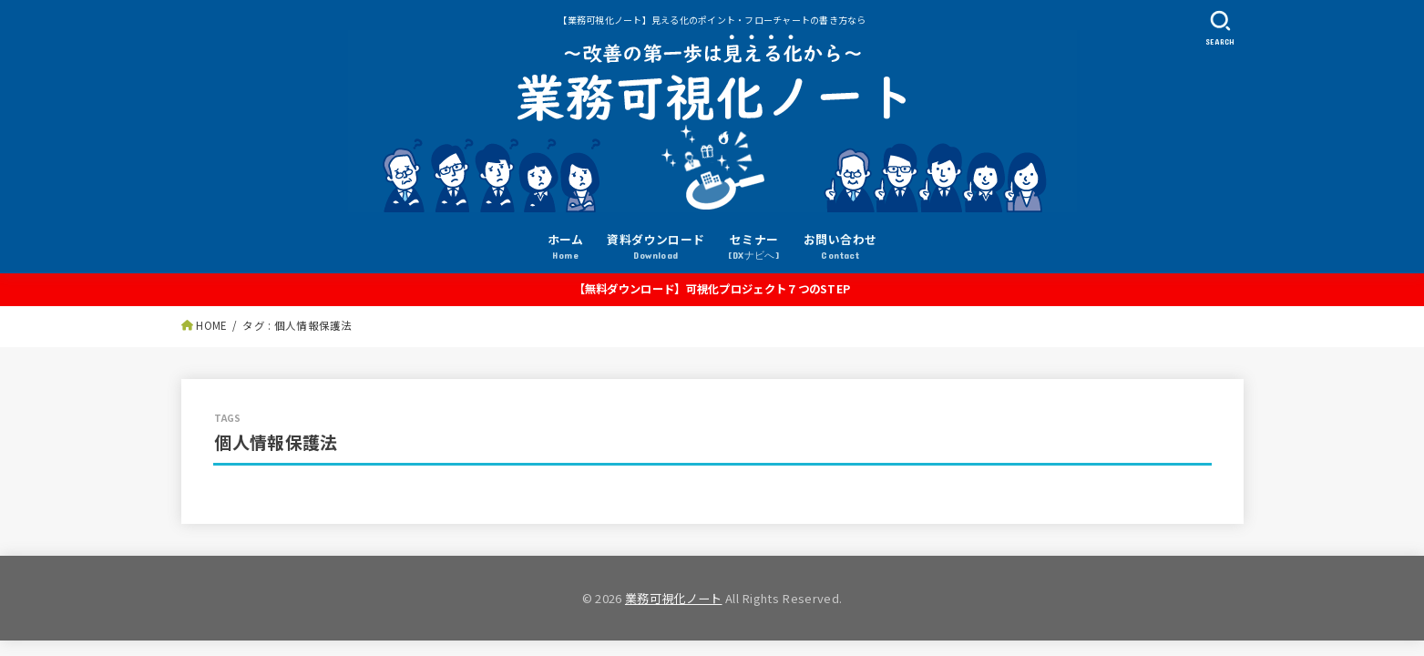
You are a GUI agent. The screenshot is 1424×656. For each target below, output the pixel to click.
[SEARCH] (1220, 28)
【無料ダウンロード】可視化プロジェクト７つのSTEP (712, 289)
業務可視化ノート (673, 598)
